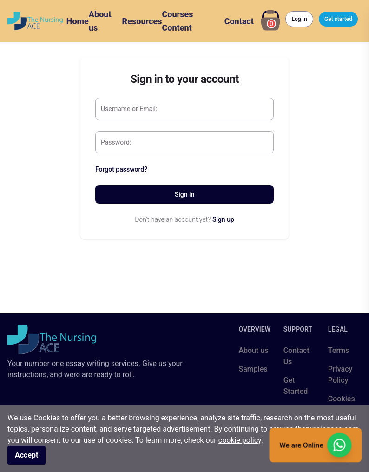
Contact (239, 21)
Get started (338, 19)
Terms (338, 350)
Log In (299, 19)
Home (77, 21)
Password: (116, 142)
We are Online (315, 445)
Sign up (223, 219)
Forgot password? (121, 169)
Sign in (185, 194)
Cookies (341, 398)
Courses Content (177, 21)
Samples (252, 369)
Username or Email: (129, 109)
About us (100, 21)
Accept (26, 455)
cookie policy (239, 440)
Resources (142, 21)
